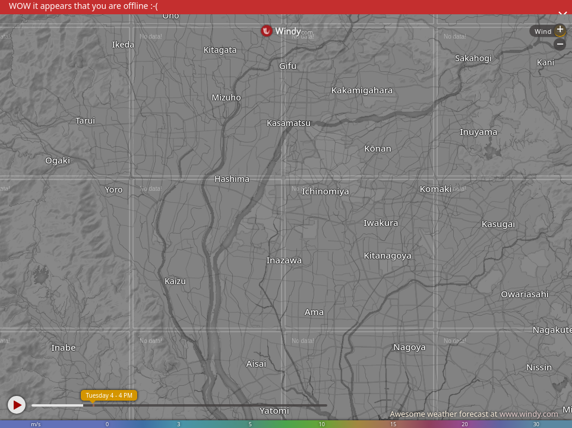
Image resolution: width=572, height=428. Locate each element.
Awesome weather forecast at (474, 413)
